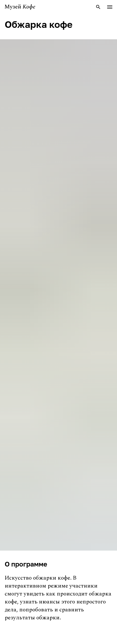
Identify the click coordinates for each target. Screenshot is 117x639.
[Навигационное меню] (109, 7)
